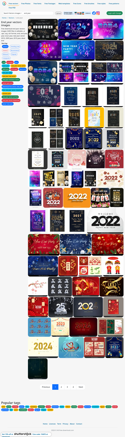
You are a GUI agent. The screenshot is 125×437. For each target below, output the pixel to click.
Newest (5, 50)
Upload (58, 13)
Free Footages (49, 3)
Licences (52, 424)
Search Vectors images (12, 13)
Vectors (11, 18)
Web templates (64, 3)
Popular (14, 54)
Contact (79, 424)
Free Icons (77, 3)
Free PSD (12, 8)
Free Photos (25, 3)
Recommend (15, 50)
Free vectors (13, 3)
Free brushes (89, 3)
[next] (80, 387)
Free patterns (114, 3)
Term (59, 424)
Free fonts (37, 3)
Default (5, 46)
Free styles (101, 3)
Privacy (65, 424)
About (72, 424)
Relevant (5, 54)
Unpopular (6, 58)
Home (4, 18)
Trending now (15, 46)
